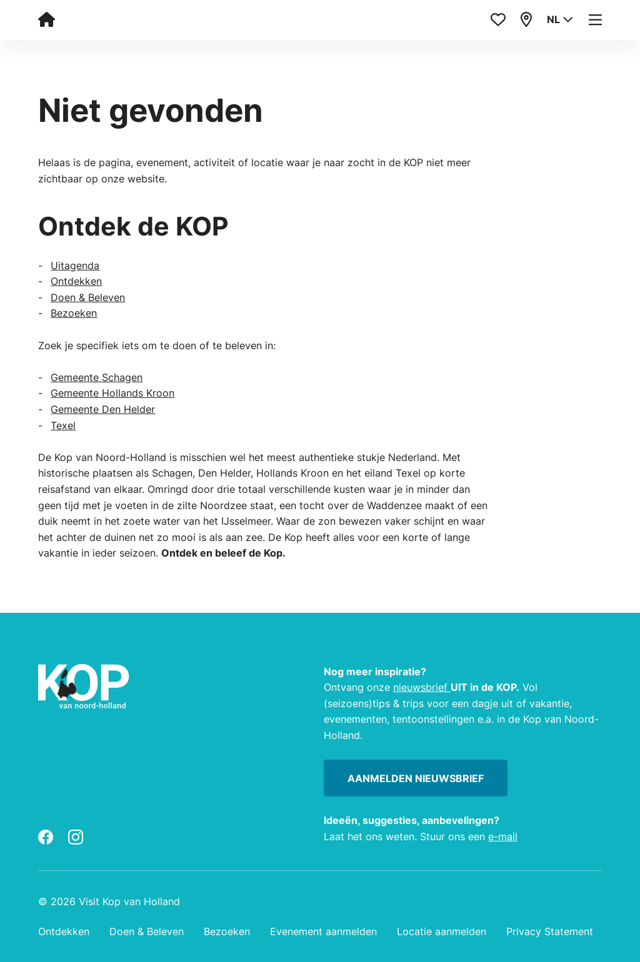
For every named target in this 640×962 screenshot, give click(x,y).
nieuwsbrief (422, 687)
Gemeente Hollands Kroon (112, 393)
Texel (63, 425)
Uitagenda (75, 265)
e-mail (503, 836)
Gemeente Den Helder (103, 409)
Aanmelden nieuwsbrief (416, 778)
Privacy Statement (549, 931)
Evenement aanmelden (323, 931)
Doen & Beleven (88, 297)
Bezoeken (74, 313)
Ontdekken (76, 281)
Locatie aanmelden (441, 931)
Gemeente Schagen (96, 377)
